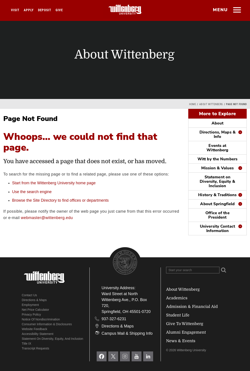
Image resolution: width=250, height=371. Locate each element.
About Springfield (217, 204)
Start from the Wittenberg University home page (54, 183)
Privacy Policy (31, 314)
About (218, 123)
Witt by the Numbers (217, 159)
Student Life (177, 315)
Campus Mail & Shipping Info (126, 333)
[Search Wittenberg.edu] (192, 270)
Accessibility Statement (37, 334)
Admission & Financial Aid (192, 306)
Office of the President (217, 215)
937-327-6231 (113, 319)
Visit (15, 10)
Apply (29, 10)
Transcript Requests (35, 348)
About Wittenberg (211, 104)
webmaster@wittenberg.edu (47, 218)
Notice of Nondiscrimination (41, 319)
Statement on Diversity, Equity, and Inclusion (52, 338)
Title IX (26, 343)
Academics (176, 298)
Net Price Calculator (35, 309)
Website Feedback (34, 329)
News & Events (180, 341)
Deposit (44, 10)
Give (59, 10)
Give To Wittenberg (184, 324)
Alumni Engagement (186, 332)
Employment (30, 305)
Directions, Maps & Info (217, 134)
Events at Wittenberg (217, 147)
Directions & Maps (34, 300)
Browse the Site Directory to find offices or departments (60, 200)
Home (192, 104)
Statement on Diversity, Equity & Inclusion (217, 181)
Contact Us (29, 295)
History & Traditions (217, 195)
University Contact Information (217, 228)
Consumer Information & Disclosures (47, 324)
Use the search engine (32, 192)
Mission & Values (217, 168)
